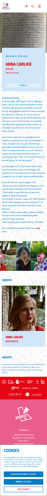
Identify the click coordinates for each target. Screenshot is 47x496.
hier (38, 228)
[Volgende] (42, 256)
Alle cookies (23, 489)
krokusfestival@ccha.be (23, 444)
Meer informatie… (33, 466)
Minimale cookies (23, 482)
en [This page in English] (26, 6)
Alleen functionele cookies (23, 474)
